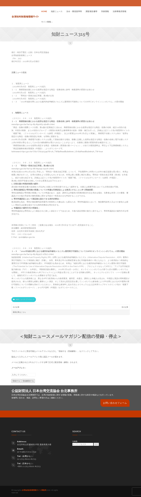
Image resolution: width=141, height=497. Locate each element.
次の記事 (16, 307)
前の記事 (125, 307)
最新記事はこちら (19, 312)
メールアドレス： (19, 368)
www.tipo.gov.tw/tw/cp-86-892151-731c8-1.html (32, 169)
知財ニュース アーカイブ (23, 299)
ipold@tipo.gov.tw (27, 237)
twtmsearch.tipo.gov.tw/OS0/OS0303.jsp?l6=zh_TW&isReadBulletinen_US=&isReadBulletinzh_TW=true (57, 151)
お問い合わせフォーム (115, 403)
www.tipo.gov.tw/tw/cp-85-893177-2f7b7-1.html (32, 254)
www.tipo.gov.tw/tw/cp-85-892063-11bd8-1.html (33, 124)
